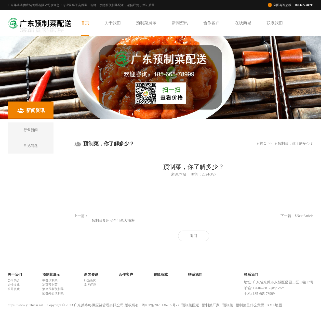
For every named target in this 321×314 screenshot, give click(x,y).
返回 (193, 236)
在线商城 (243, 23)
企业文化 (14, 284)
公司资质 (14, 289)
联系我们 (274, 23)
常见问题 (90, 284)
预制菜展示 (146, 23)
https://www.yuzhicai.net (26, 305)
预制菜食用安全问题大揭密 (113, 220)
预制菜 (227, 305)
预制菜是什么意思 (250, 305)
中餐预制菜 (50, 280)
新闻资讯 (180, 23)
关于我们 (112, 23)
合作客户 (211, 23)
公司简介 (14, 280)
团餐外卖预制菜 (53, 293)
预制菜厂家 (211, 305)
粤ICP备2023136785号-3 (160, 305)
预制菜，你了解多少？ (295, 143)
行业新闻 (90, 280)
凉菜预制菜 (50, 284)
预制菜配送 (190, 305)
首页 (85, 23)
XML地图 (274, 305)
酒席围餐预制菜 (53, 289)
